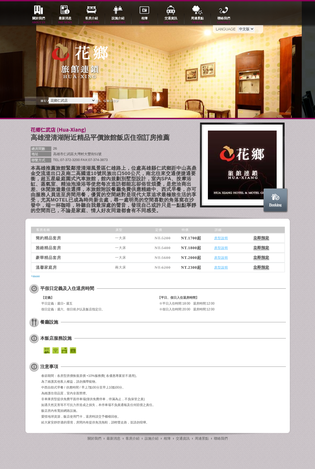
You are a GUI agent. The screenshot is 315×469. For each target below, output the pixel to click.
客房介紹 (91, 20)
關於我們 (38, 20)
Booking (275, 205)
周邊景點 (197, 20)
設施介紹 (118, 20)
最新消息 (65, 20)
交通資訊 (171, 20)
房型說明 (221, 238)
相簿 (144, 20)
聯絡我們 (224, 20)
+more (35, 276)
